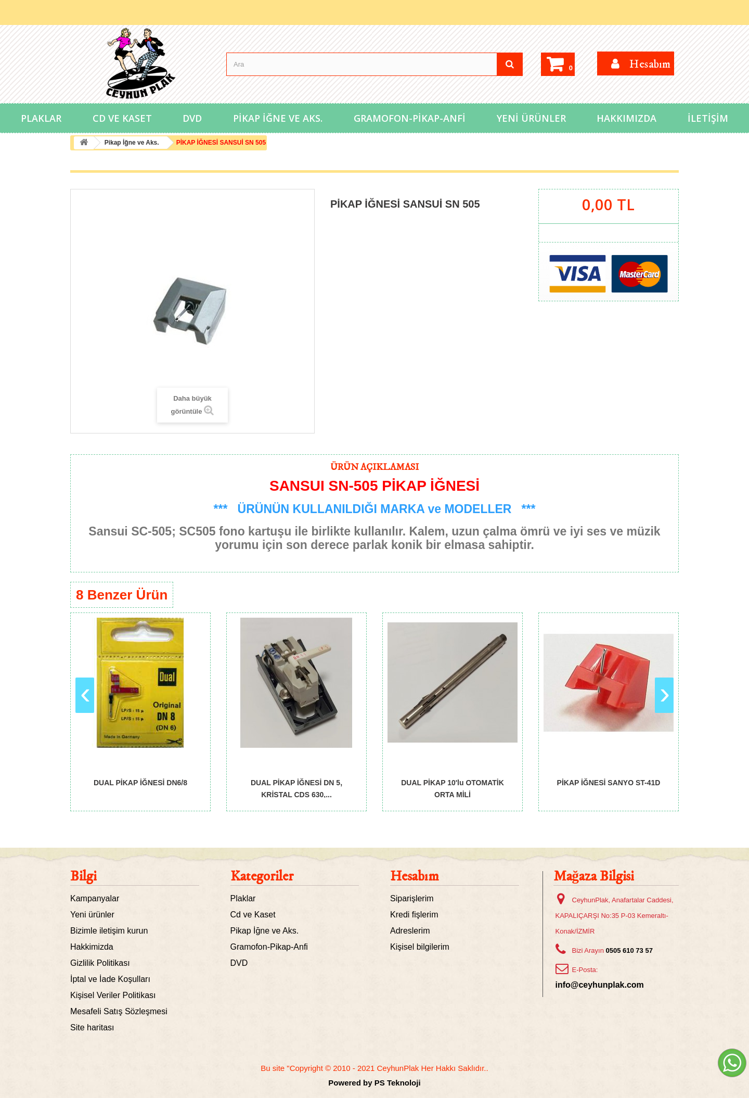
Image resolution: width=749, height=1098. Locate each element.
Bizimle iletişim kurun (109, 930)
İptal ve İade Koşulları (110, 979)
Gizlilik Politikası (100, 963)
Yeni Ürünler (531, 118)
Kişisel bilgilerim (419, 946)
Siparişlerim (412, 898)
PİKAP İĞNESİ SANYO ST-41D (609, 782)
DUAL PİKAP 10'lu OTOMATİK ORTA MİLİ (452, 788)
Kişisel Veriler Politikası (113, 995)
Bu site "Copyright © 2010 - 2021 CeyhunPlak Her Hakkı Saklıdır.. (374, 1068)
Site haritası (92, 1027)
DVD (192, 118)
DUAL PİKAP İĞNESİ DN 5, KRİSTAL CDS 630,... (296, 788)
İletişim (708, 118)
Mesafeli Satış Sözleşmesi (118, 1011)
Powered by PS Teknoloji (374, 1082)
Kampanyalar (94, 898)
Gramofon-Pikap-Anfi (410, 118)
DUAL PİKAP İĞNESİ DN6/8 (140, 782)
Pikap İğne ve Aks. (277, 118)
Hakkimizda (91, 946)
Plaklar (41, 118)
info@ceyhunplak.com (600, 984)
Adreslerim (410, 930)
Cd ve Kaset (122, 118)
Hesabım (414, 876)
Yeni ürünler (92, 914)
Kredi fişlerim (414, 914)
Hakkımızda (626, 118)
